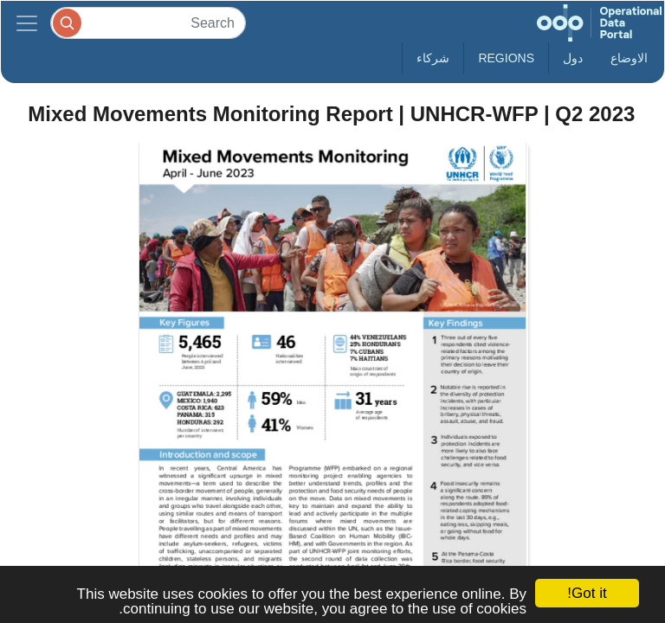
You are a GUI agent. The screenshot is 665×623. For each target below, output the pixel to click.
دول (573, 58)
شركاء (432, 58)
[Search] (148, 23)
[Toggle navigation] (26, 22)
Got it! (586, 593)
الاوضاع (629, 58)
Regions (506, 58)
